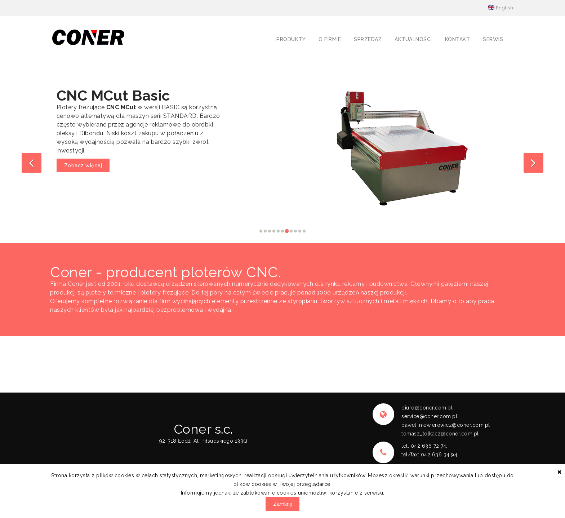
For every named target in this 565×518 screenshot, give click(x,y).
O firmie (330, 39)
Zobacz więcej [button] (83, 165)
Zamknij (282, 504)
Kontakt (457, 39)
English (500, 7)
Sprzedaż (368, 39)
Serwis (493, 39)
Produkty (291, 39)
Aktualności (413, 39)
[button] (31, 163)
